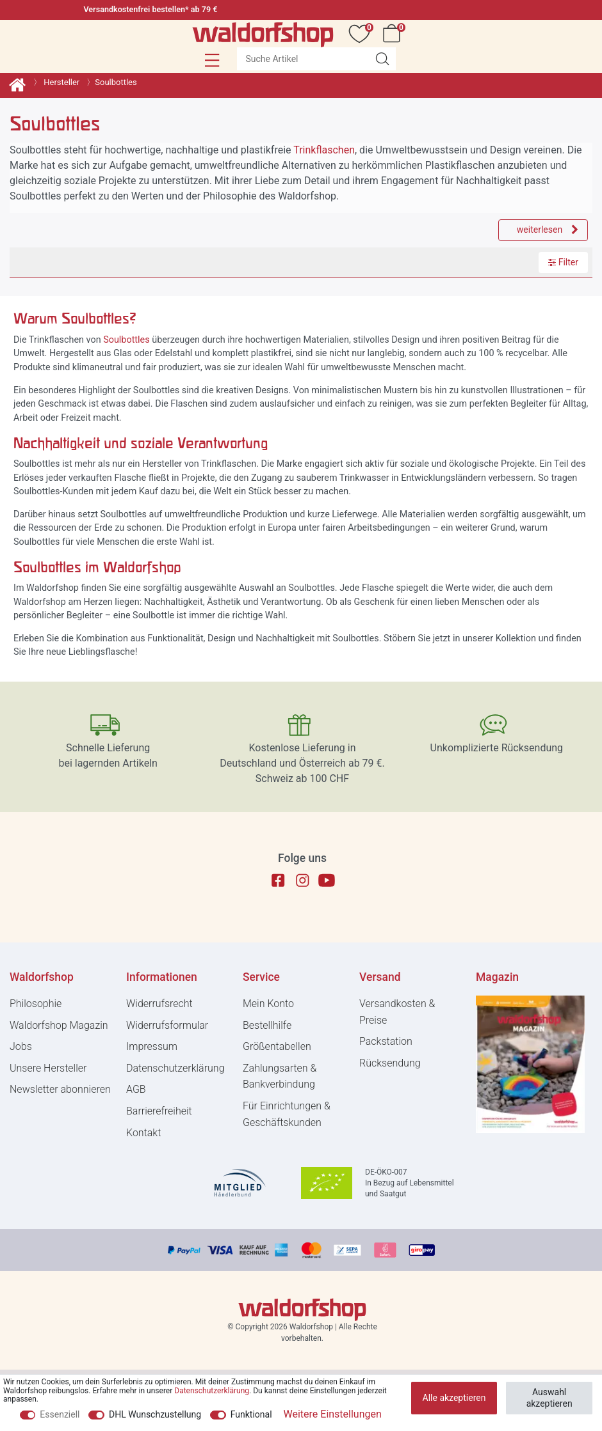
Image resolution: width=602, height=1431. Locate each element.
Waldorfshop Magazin (59, 1025)
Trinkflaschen (324, 150)
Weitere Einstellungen (333, 1414)
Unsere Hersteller (48, 1068)
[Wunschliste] (362, 33)
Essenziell (59, 1414)
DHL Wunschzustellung (155, 1414)
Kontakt (143, 1133)
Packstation (385, 1041)
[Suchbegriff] (303, 58)
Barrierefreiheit (159, 1111)
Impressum (151, 1046)
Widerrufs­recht (159, 1003)
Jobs (21, 1046)
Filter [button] (563, 263)
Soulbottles (126, 339)
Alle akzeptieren (454, 1398)
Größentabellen (277, 1046)
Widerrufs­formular (167, 1025)
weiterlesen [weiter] (547, 229)
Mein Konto (268, 1003)
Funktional (251, 1414)
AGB (136, 1089)
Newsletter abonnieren (60, 1089)
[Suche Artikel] (382, 58)
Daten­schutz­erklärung (175, 1068)
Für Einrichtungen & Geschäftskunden (286, 1114)
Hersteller (60, 82)
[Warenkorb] (394, 33)
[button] (212, 60)
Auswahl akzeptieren (549, 1398)
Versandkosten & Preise (397, 1011)
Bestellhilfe (267, 1025)
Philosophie (35, 1003)
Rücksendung (390, 1063)
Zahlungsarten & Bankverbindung (279, 1076)
